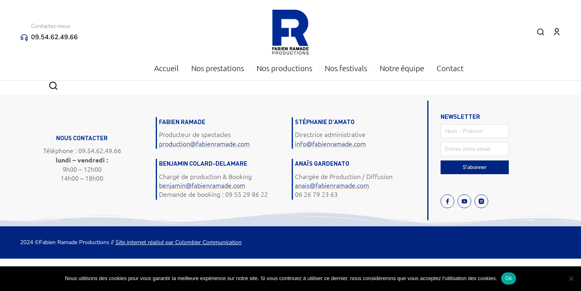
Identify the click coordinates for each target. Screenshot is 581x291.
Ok (508, 278)
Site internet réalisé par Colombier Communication (178, 242)
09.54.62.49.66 (54, 37)
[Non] (571, 278)
